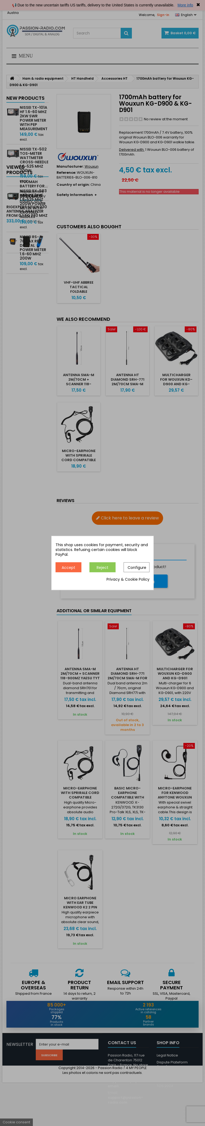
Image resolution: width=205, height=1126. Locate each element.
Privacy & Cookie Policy (128, 579)
